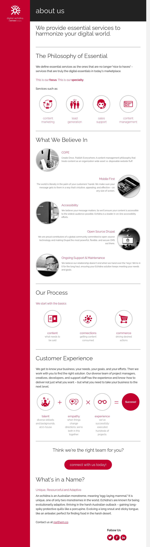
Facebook (117, 537)
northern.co (60, 522)
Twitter (110, 537)
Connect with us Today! (88, 465)
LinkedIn (123, 537)
